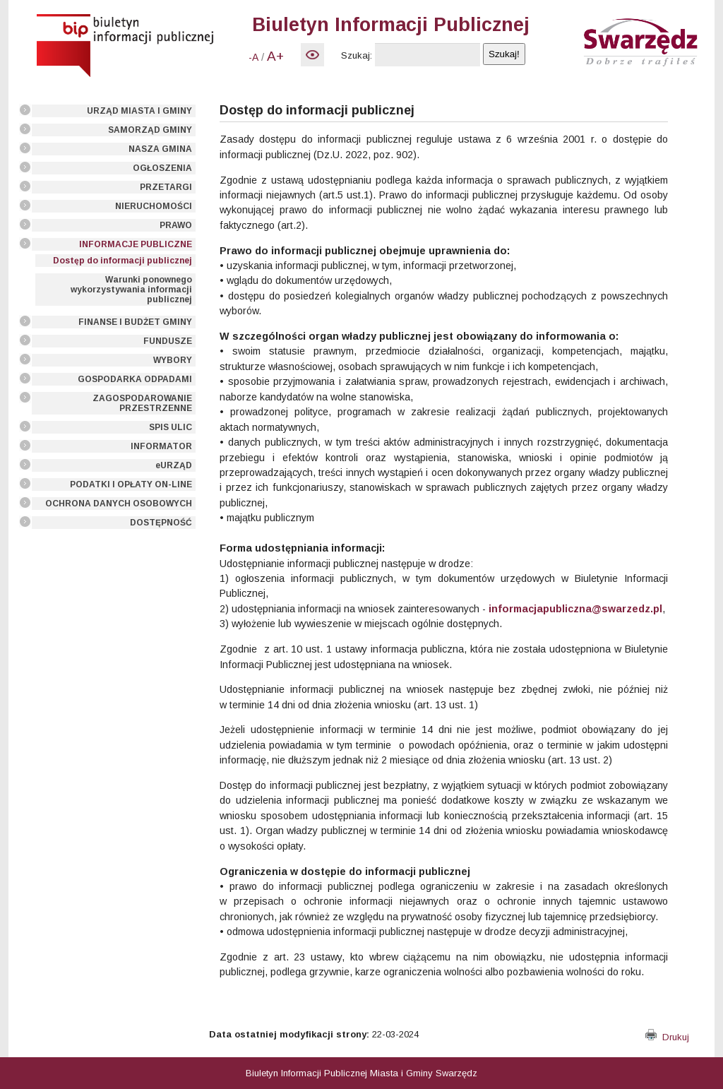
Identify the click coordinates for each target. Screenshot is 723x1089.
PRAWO (176, 225)
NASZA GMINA (160, 149)
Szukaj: (356, 55)
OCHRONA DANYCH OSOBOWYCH (118, 503)
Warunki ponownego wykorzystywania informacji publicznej (131, 289)
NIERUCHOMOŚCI (153, 206)
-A (253, 57)
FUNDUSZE (167, 341)
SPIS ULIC (170, 427)
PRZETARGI (166, 187)
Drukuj (667, 1037)
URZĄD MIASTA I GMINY (139, 111)
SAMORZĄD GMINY (150, 130)
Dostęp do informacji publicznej (122, 261)
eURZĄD (173, 465)
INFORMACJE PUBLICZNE (135, 244)
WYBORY (172, 360)
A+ (275, 56)
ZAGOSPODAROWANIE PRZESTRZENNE (142, 403)
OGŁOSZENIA (162, 168)
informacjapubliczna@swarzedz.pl (575, 608)
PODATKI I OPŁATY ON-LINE (131, 484)
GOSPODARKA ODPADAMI (135, 379)
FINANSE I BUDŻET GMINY (135, 322)
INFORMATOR (161, 446)
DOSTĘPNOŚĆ (161, 523)
